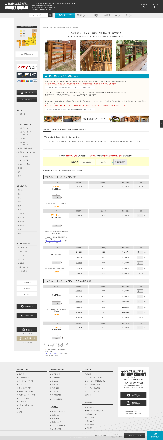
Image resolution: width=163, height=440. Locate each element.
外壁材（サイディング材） (27, 152)
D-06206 (79, 252)
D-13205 (79, 186)
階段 (19, 202)
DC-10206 (79, 317)
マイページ (27, 99)
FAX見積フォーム (91, 414)
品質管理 (107, 15)
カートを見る (27, 93)
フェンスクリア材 (25, 388)
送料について (56, 415)
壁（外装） (21, 225)
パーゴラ (21, 217)
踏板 (19, 198)
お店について (89, 421)
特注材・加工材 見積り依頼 (94, 411)
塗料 (19, 176)
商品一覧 (22, 374)
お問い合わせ (27, 294)
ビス (19, 172)
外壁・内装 (55, 388)
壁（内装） (21, 221)
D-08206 (79, 257)
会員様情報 (88, 428)
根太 (19, 194)
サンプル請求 (89, 417)
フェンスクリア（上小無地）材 (23, 143)
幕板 (19, 210)
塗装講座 (88, 395)
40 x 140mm (56, 254)
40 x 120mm (56, 189)
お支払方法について (58, 411)
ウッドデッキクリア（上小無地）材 (24, 133)
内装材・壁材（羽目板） (26, 148)
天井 (19, 229)
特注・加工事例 (57, 399)
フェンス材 (21, 138)
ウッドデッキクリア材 (26, 381)
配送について (27, 54)
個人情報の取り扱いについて (133, 411)
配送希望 (103, 162)
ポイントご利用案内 (58, 425)
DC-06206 (79, 291)
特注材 (20, 168)
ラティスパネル (23, 156)
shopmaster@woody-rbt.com (44, 5)
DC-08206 (79, 296)
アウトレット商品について (53, 241)
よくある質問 (56, 429)
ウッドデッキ (22, 251)
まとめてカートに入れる (134, 435)
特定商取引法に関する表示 (133, 413)
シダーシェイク (23, 160)
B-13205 (79, 215)
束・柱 (20, 190)
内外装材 (21, 263)
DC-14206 (79, 312)
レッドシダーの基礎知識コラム (95, 381)
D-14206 (79, 273)
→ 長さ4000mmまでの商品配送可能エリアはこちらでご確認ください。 (70, 87)
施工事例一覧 (22, 247)
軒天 (19, 233)
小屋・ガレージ (23, 267)
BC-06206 (79, 327)
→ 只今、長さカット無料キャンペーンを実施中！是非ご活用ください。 (70, 109)
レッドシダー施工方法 (92, 384)
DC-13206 (79, 307)
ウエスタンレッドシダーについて (96, 377)
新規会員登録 (89, 424)
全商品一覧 (21, 114)
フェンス (21, 214)
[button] (148, 54)
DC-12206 (79, 302)
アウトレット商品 (24, 164)
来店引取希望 (87, 162)
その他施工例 (22, 271)
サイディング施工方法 (92, 391)
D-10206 (79, 263)
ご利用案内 (27, 282)
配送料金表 (55, 418)
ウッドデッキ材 (23, 128)
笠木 (19, 206)
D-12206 (79, 268)
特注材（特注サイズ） (26, 405)
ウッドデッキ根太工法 (92, 388)
